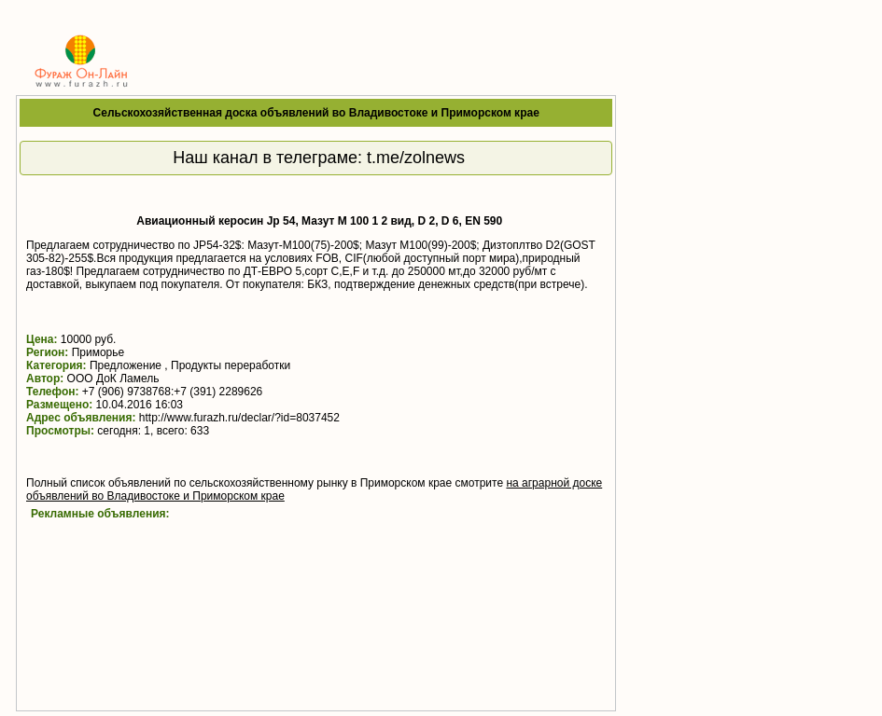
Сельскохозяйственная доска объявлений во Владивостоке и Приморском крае (316, 112)
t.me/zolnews (416, 157)
